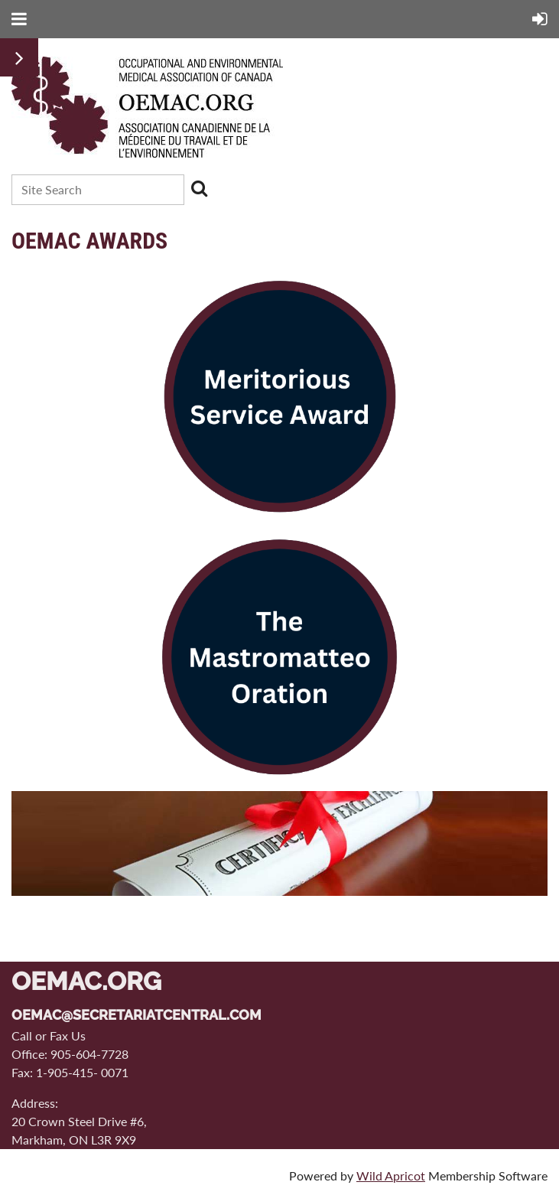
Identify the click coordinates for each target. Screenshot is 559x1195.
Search (199, 188)
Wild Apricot (390, 1175)
